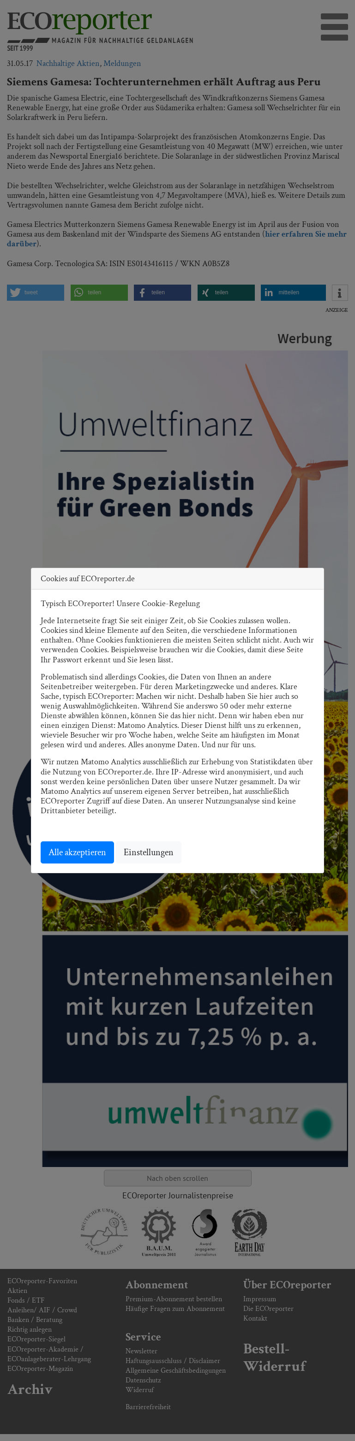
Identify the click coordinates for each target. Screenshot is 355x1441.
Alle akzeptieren (77, 852)
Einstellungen (149, 852)
